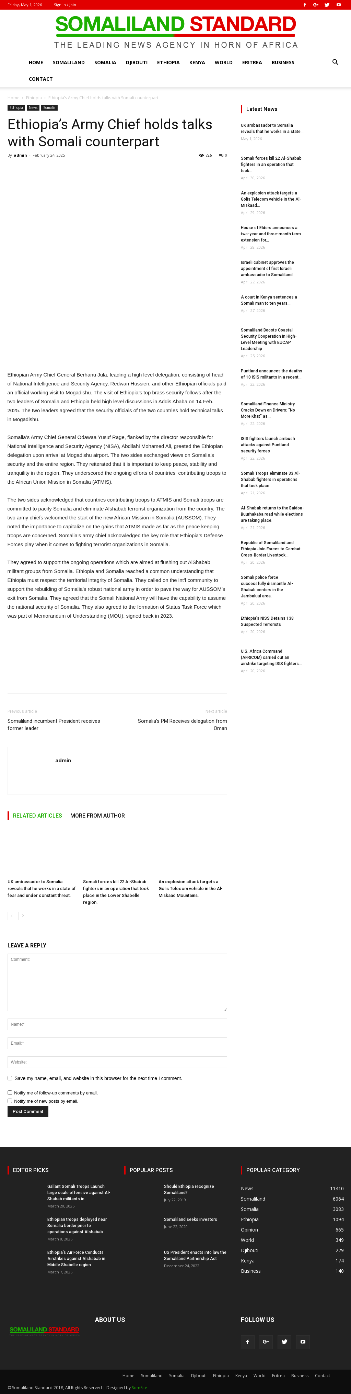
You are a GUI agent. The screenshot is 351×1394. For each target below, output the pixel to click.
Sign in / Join (65, 4)
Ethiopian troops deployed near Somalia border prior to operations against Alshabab (77, 1225)
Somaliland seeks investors (190, 1219)
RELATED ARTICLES (37, 815)
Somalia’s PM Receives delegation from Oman (182, 724)
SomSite (139, 1388)
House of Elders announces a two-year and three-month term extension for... (271, 234)
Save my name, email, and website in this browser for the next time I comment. (99, 1078)
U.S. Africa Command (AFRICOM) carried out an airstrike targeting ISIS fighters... (271, 657)
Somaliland (69, 62)
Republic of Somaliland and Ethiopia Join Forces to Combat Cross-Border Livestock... (271, 549)
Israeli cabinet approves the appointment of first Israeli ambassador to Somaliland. (267, 268)
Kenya (197, 62)
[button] (335, 63)
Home (36, 62)
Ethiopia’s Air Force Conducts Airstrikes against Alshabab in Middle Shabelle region (76, 1258)
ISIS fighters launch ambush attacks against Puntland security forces (268, 444)
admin (20, 155)
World (224, 62)
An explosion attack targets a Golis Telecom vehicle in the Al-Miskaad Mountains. (191, 888)
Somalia (105, 62)
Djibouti (137, 62)
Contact (41, 79)
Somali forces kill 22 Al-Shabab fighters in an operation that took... (271, 164)
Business (283, 62)
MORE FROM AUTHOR (97, 815)
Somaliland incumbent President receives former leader (54, 724)
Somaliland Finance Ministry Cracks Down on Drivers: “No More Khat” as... (268, 410)
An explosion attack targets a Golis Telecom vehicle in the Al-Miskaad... (271, 199)
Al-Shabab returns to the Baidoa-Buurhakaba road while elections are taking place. (272, 514)
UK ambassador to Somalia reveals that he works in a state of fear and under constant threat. (42, 888)
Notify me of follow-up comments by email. (56, 1092)
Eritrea (252, 62)
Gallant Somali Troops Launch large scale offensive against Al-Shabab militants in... (78, 1192)
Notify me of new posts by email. (46, 1101)
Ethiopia (168, 62)
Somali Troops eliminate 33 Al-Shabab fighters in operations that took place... (270, 479)
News (33, 107)
